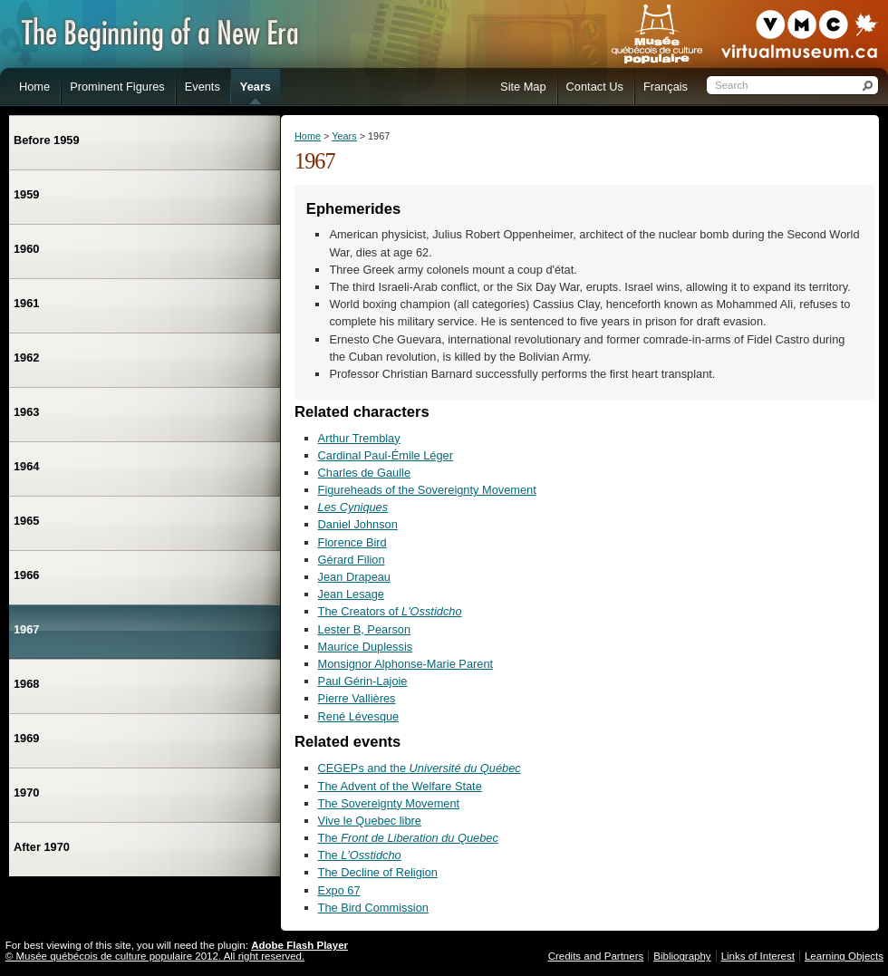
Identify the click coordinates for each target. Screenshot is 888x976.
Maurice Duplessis (365, 646)
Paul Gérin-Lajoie (363, 681)
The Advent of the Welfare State (400, 786)
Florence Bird (352, 542)
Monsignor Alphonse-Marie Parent (405, 664)
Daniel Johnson (358, 524)
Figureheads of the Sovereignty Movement (427, 490)
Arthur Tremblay (359, 438)
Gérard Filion (351, 559)
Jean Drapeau (354, 577)
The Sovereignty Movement (388, 803)
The (408, 838)
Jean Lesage (351, 594)
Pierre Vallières (357, 698)
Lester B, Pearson (364, 629)
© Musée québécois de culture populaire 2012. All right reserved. (154, 956)
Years (344, 135)
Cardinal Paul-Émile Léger (385, 455)
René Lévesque (359, 716)
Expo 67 (339, 890)
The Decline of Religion (378, 872)
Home (307, 135)
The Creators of (390, 611)
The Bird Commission (373, 907)
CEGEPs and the (419, 768)
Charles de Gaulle (364, 472)
